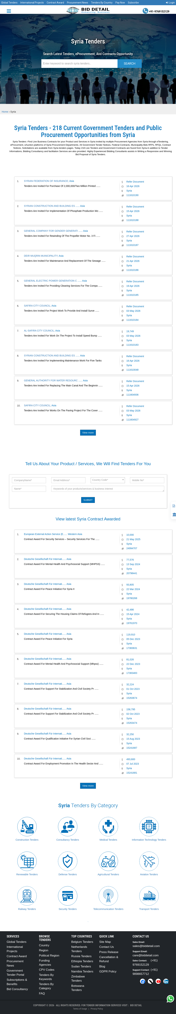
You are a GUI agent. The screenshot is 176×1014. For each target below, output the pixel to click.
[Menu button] (10, 11)
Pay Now (120, 2)
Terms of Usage (80, 1008)
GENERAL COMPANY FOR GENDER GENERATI (51, 230)
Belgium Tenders (82, 942)
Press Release (108, 952)
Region (43, 950)
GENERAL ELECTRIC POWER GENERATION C (51, 280)
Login (170, 2)
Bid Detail (136, 1005)
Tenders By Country (101, 2)
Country (44, 945)
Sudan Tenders (81, 966)
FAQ (42, 993)
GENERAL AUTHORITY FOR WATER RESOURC (51, 380)
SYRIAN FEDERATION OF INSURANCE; (46, 181)
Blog (102, 966)
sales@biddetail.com (146, 946)
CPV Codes (46, 969)
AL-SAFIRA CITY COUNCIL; (39, 330)
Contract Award (55, 2)
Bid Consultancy (17, 989)
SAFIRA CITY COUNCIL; (37, 305)
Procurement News (77, 2)
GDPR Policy (107, 971)
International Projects (32, 2)
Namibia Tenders (82, 971)
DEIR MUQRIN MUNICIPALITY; (41, 255)
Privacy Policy (97, 1008)
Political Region (49, 955)
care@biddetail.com (146, 955)
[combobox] (108, 480)
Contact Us (106, 947)
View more (88, 432)
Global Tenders (9, 2)
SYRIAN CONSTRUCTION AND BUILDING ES (50, 206)
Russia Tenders (81, 956)
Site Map (105, 942)
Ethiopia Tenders (82, 961)
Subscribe (133, 2)
